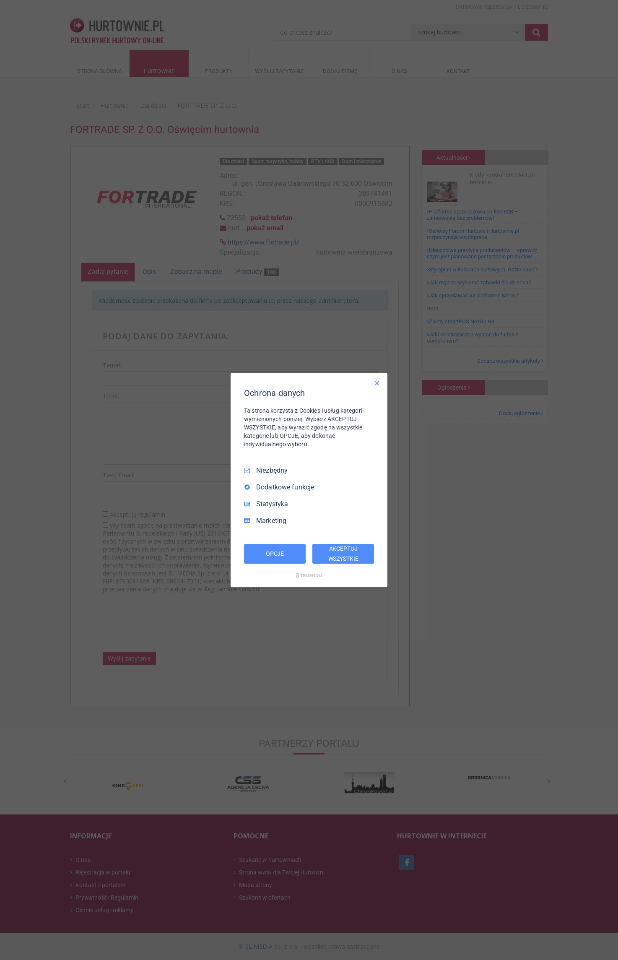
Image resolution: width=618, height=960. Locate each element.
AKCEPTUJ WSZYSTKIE (343, 553)
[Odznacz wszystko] (376, 383)
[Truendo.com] (309, 575)
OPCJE (275, 553)
